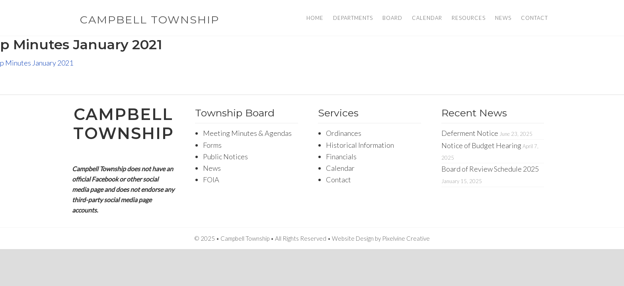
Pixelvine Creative (406, 238)
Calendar (340, 168)
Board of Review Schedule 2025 (490, 168)
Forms (212, 145)
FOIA (211, 179)
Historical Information (360, 145)
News (212, 168)
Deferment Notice (469, 133)
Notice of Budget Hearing (481, 145)
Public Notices (225, 156)
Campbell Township (149, 19)
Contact (338, 179)
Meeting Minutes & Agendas (247, 133)
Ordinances (343, 133)
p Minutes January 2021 (36, 62)
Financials (341, 156)
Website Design (353, 238)
